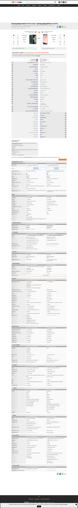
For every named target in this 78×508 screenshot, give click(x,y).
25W (24, 101)
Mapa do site (31, 499)
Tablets (58, 5)
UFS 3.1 (24, 69)
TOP (39, 496)
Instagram (61, 2)
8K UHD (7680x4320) (24, 86)
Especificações (24, 35)
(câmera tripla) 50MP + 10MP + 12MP (24, 80)
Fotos (24, 41)
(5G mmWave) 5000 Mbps (24, 95)
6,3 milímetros (24, 71)
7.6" (24, 77)
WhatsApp (63, 27)
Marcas (39, 5)
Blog (23, 5)
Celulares (28, 5)
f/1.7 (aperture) (53, 122)
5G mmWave (24, 93)
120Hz (24, 75)
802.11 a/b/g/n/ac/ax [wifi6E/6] (24, 106)
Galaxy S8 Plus (56, 169)
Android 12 (28, 225)
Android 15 (24, 90)
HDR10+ (24, 73)
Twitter (60, 27)
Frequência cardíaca (53, 126)
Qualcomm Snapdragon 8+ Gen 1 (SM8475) (35, 235)
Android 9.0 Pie (49, 227)
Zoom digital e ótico (24, 82)
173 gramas (53, 115)
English (31, 502)
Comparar (34, 5)
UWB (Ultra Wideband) (24, 97)
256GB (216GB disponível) (24, 67)
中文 (53, 502)
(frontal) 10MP (24, 84)
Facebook (66, 2)
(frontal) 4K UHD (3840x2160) (24, 88)
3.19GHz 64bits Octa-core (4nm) (24, 62)
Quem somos (37, 499)
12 (42, 32)
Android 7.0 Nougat (50, 225)
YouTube (59, 2)
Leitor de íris (53, 128)
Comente (38, 55)
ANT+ (53, 124)
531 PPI (53, 119)
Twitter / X (64, 2)
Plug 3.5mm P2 (53, 132)
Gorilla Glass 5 (53, 137)
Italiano (43, 502)
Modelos (24, 39)
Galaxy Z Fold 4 (36, 169)
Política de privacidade (45, 499)
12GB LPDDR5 (24, 64)
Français (39, 502)
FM (53, 134)
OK (38, 506)
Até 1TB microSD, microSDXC (53, 113)
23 (35, 32)
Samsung (27, 176)
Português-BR (26, 502)
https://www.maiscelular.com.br (17, 2)
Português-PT (49, 502)
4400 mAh (24, 99)
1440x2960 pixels (53, 117)
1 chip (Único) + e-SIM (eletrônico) (24, 103)
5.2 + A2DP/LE (24, 109)
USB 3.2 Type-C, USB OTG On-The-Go (24, 111)
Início (19, 5)
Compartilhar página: (65, 27)
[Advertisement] (39, 15)
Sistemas (45, 5)
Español (35, 502)
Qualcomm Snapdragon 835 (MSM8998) (55, 235)
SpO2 (53, 130)
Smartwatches (52, 5)
